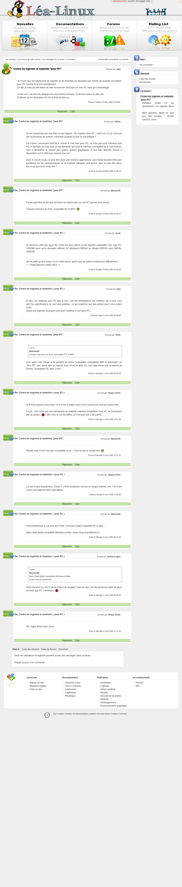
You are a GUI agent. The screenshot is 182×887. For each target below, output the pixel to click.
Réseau (104, 692)
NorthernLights (113, 557)
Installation (105, 682)
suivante (125, 59)
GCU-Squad (140, 1)
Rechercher (145, 82)
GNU (148, 1)
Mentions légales (38, 686)
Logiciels (104, 686)
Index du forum (48, 649)
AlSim (117, 335)
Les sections (11, 59)
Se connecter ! (146, 65)
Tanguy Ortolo (114, 393)
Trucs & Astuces (73, 686)
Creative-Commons (119, 714)
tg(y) (119, 69)
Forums (139, 682)
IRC (138, 686)
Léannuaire (70, 689)
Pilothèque (70, 696)
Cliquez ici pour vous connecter (29, 662)
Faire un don (36, 689)
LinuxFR (131, 1)
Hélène (118, 122)
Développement (108, 702)
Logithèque (70, 692)
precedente (114, 59)
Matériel (104, 699)
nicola (118, 233)
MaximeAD (115, 191)
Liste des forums (30, 649)
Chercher (62, 649)
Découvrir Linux (72, 682)
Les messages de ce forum (53, 59)
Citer (72, 111)
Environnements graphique (113, 706)
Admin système (107, 689)
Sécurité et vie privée (110, 696)
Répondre (62, 111)
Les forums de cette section (29, 59)
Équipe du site (37, 682)
